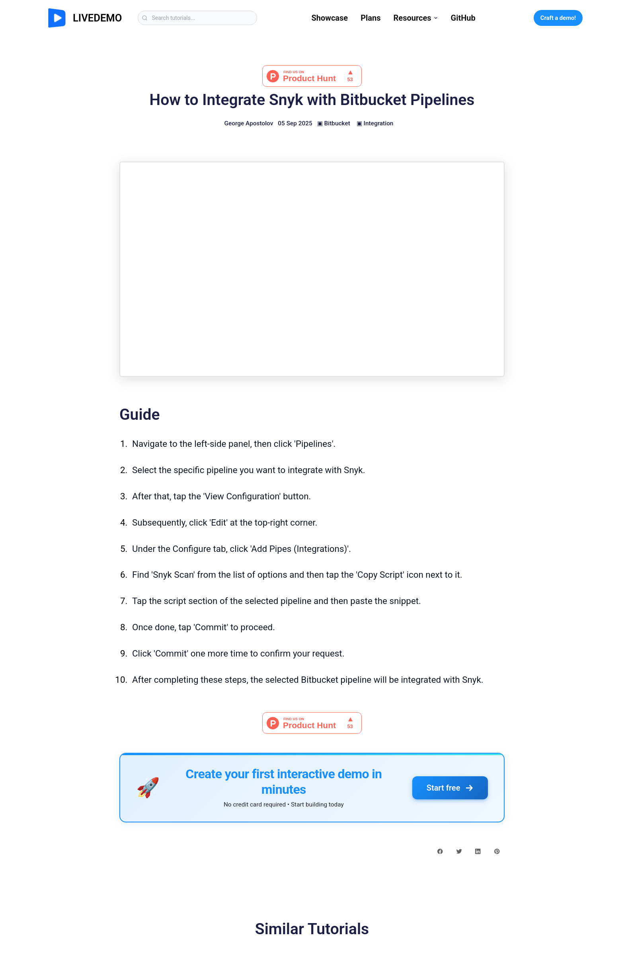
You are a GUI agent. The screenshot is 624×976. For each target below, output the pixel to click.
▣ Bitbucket (333, 123)
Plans (370, 18)
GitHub (463, 18)
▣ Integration (375, 123)
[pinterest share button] (497, 851)
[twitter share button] (459, 851)
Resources (416, 18)
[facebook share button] (440, 851)
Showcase (329, 18)
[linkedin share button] (478, 851)
